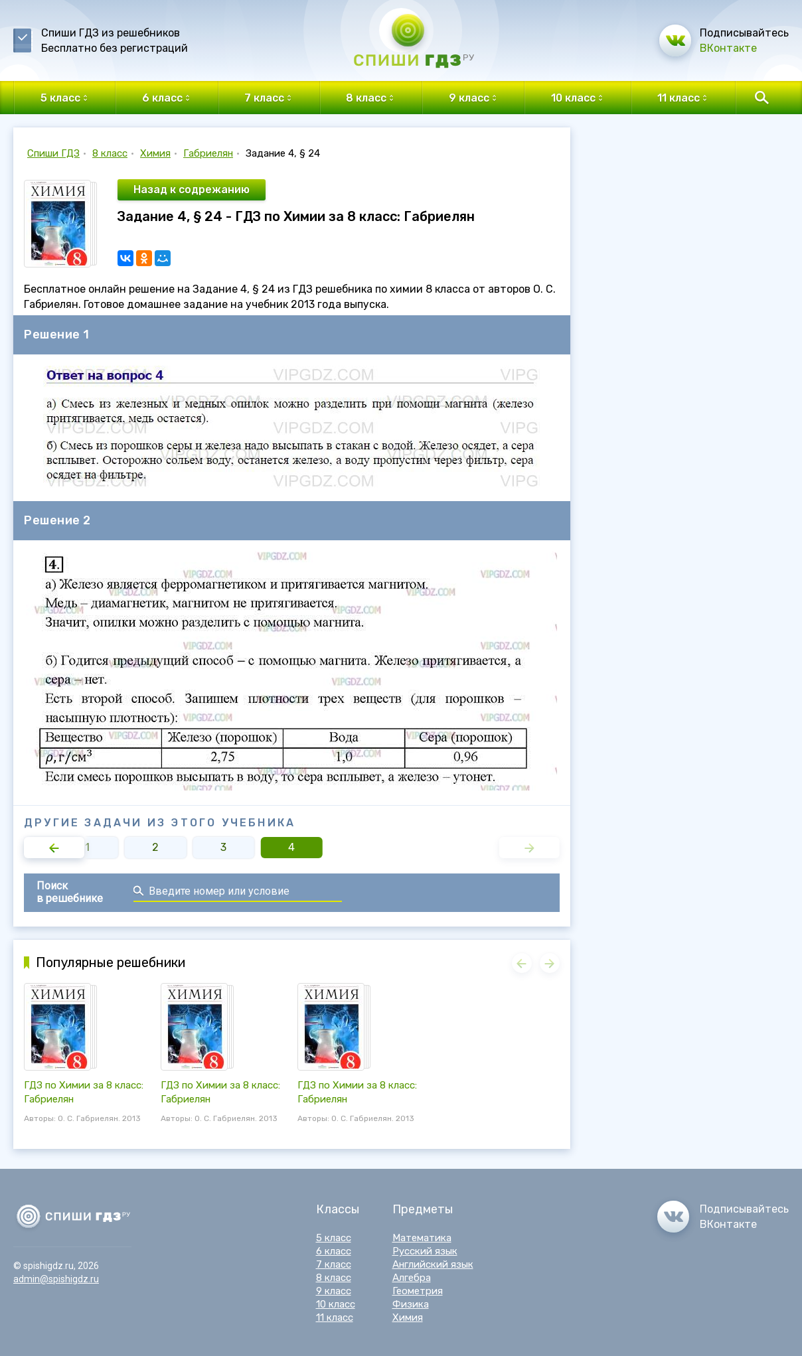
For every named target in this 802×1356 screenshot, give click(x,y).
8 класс (109, 153)
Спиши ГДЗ (53, 153)
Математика (421, 1238)
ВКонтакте (728, 48)
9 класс (333, 1291)
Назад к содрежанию (191, 189)
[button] (54, 847)
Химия (155, 153)
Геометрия (417, 1291)
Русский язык (424, 1251)
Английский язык (432, 1264)
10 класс (335, 1304)
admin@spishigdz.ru (56, 1279)
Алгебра (411, 1278)
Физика (410, 1304)
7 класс (333, 1264)
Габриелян (208, 153)
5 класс (333, 1238)
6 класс (333, 1251)
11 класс (334, 1317)
